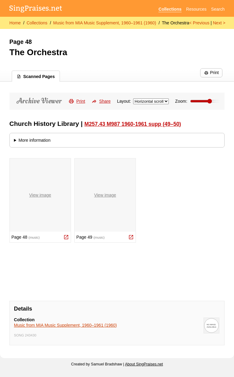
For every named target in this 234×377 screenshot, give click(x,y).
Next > (219, 22)
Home (15, 22)
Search (218, 9)
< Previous (199, 22)
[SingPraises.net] (35, 9)
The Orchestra (175, 22)
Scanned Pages (36, 76)
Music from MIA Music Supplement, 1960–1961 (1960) (104, 22)
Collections (169, 9)
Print (211, 72)
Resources (196, 9)
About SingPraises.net (144, 364)
